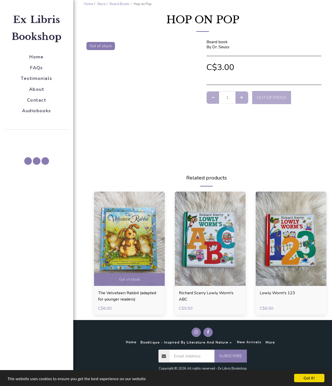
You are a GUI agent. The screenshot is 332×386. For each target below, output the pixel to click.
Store (101, 4)
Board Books (119, 4)
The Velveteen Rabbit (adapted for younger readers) (127, 296)
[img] (129, 239)
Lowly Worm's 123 (277, 293)
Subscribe (230, 356)
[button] (36, 136)
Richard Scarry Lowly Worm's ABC (206, 296)
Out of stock (271, 97)
